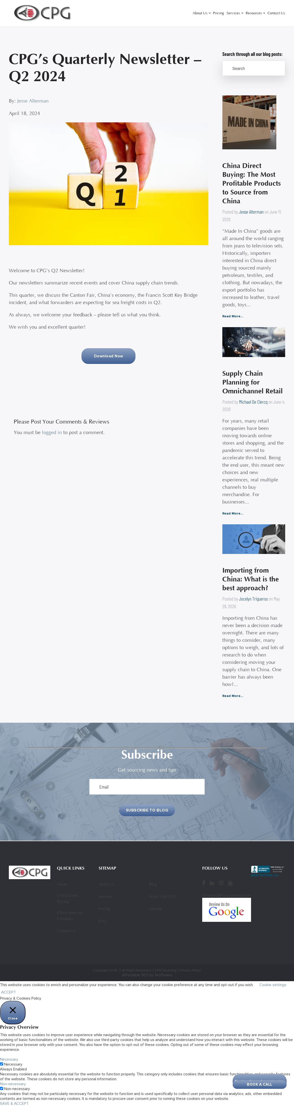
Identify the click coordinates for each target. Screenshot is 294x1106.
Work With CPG (162, 897)
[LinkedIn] (212, 883)
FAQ (102, 921)
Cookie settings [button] (272, 984)
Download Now (108, 355)
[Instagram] (221, 883)
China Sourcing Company (70, 916)
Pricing (218, 13)
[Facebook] (203, 883)
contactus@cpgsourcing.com (226, 895)
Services (233, 13)
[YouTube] (230, 883)
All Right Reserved (136, 970)
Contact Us (276, 13)
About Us (200, 13)
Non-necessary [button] (13, 1083)
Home (62, 885)
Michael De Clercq (253, 402)
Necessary (13, 1064)
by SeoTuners (160, 975)
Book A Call (259, 1084)
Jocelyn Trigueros (253, 599)
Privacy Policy (190, 970)
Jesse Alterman (33, 101)
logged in (52, 432)
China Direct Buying (67, 899)
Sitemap (155, 909)
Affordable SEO (135, 975)
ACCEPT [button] (8, 992)
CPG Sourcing (165, 970)
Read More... (232, 316)
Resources (254, 13)
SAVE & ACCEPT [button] (14, 1103)
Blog (153, 885)
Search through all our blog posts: (252, 54)
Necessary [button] (9, 1059)
